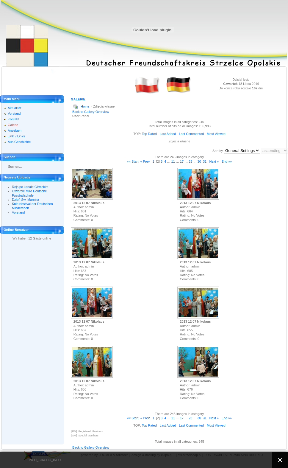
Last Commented (191, 134)
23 (190, 161)
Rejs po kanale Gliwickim (30, 187)
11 (173, 161)
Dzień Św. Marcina (25, 199)
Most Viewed (216, 134)
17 (182, 161)
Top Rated (149, 134)
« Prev (145, 161)
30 (199, 161)
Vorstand (18, 212)
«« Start (133, 161)
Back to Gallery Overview (90, 111)
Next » (214, 161)
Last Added (168, 134)
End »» (226, 161)
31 (204, 161)
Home (85, 106)
